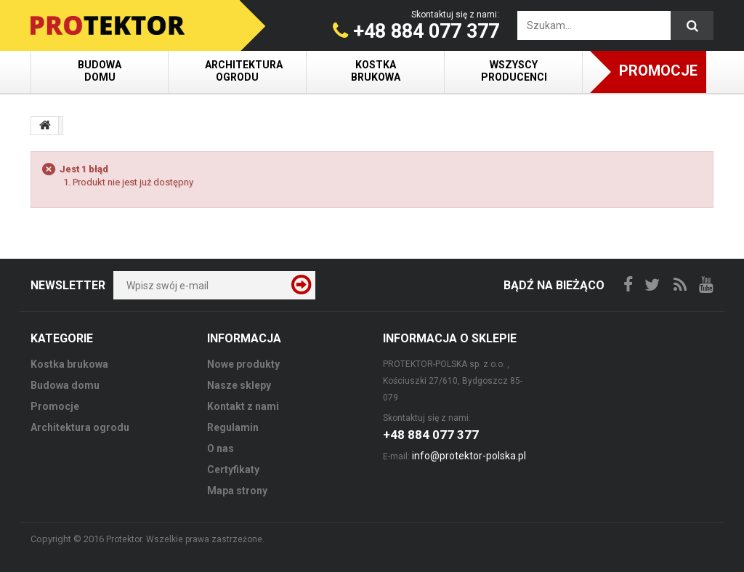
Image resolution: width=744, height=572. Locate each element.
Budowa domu (99, 71)
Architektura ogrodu (244, 71)
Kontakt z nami (243, 406)
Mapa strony (237, 490)
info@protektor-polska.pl (469, 456)
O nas (220, 448)
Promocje (658, 70)
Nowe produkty (243, 364)
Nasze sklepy (239, 385)
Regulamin (233, 427)
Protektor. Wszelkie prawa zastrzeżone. (185, 539)
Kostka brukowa (375, 71)
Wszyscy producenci (514, 71)
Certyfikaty (233, 469)
